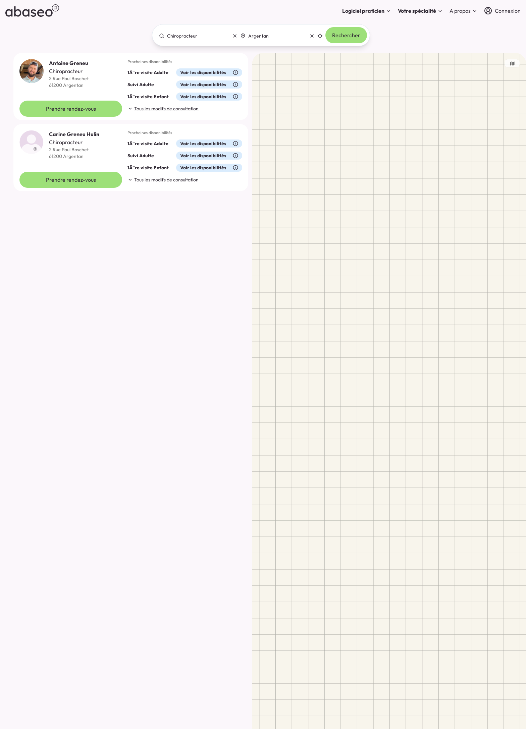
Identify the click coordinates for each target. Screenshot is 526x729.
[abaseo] (32, 10)
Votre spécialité (420, 10)
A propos (463, 10)
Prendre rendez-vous (71, 108)
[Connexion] (502, 11)
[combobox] (196, 36)
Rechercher (346, 35)
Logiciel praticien (366, 10)
